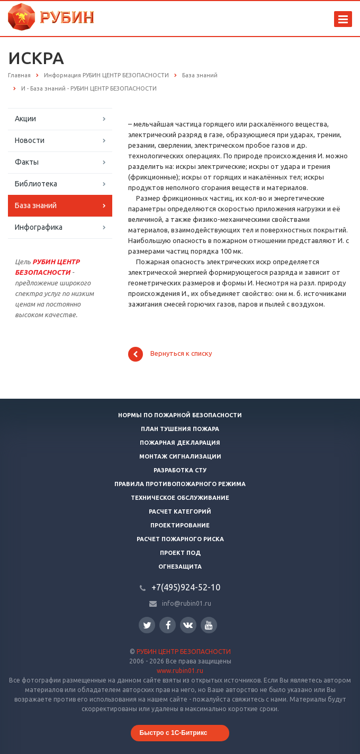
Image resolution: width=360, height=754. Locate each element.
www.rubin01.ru (180, 670)
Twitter (147, 625)
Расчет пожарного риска (180, 539)
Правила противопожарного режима (180, 484)
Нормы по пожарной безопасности (180, 415)
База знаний (36, 205)
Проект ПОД (180, 553)
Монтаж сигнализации (180, 456)
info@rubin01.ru (186, 603)
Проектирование (180, 525)
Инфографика (38, 227)
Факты (27, 162)
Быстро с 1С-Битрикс (174, 733)
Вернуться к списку (170, 354)
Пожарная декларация (180, 442)
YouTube (209, 625)
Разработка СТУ (180, 470)
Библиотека (36, 183)
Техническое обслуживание (180, 498)
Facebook (168, 625)
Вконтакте (188, 624)
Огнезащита (180, 566)
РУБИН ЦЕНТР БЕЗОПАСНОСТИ (184, 651)
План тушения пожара (180, 429)
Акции (25, 118)
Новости (29, 140)
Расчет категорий (180, 511)
